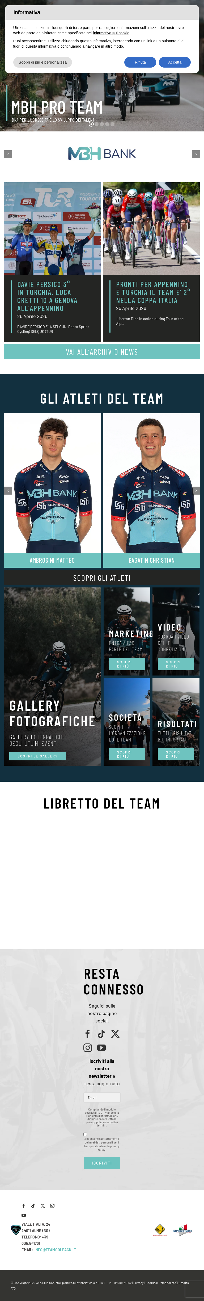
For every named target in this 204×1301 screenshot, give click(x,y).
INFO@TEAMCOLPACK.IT (55, 1250)
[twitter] (115, 1034)
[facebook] (87, 1034)
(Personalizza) (167, 1283)
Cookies (151, 1283)
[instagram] (87, 1047)
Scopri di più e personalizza (43, 62)
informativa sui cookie (111, 33)
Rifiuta (140, 62)
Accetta (174, 62)
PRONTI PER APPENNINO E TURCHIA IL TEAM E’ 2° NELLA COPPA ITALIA (153, 292)
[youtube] (101, 1047)
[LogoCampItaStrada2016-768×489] (182, 1226)
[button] (8, 154)
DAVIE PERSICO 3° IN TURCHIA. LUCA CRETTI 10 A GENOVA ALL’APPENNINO (47, 296)
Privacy (138, 1283)
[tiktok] (101, 1034)
